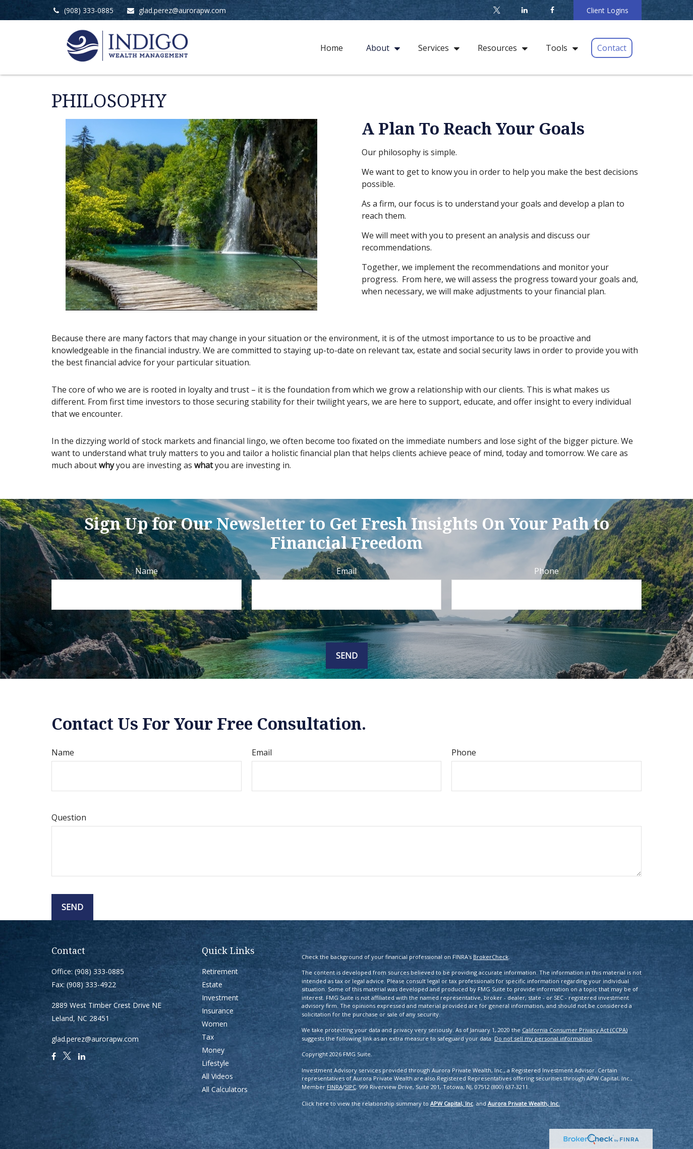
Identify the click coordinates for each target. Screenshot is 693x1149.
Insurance (218, 1010)
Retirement (220, 971)
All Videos (217, 1076)
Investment (220, 997)
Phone (546, 571)
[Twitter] (496, 10)
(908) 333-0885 (82, 10)
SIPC (350, 1087)
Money (213, 1050)
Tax (208, 1037)
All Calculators (225, 1089)
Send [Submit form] (347, 655)
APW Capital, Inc (451, 1103)
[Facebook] (552, 10)
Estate (212, 984)
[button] (331, 47)
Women (214, 1024)
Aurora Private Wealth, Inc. (524, 1103)
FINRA (334, 1087)
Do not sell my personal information (543, 1038)
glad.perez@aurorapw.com (176, 10)
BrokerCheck (490, 957)
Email (346, 571)
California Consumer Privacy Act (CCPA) (574, 1030)
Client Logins (607, 10)
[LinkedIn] (524, 10)
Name (146, 571)
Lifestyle (215, 1063)
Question (68, 817)
